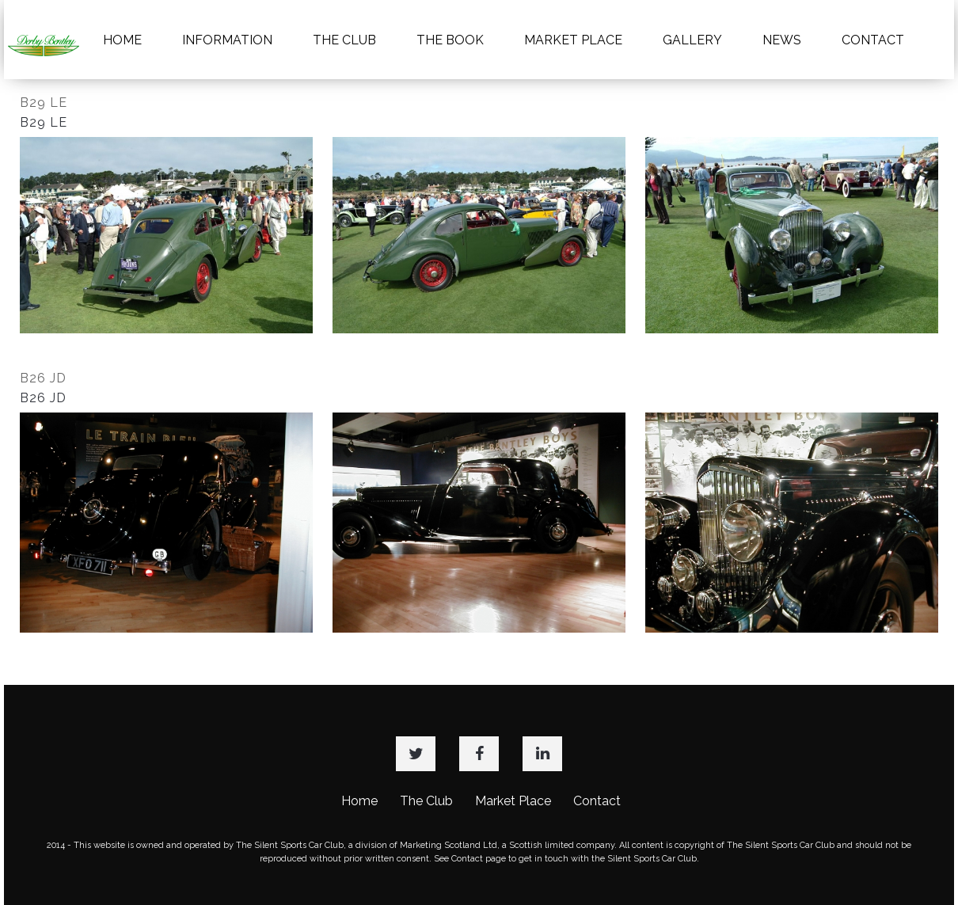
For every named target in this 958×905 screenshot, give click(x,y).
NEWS (781, 40)
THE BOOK (450, 40)
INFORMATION (227, 40)
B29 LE (43, 102)
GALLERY (692, 40)
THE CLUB (344, 40)
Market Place (513, 800)
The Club (426, 800)
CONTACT (873, 40)
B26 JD (43, 378)
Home (359, 800)
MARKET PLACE (573, 40)
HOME (122, 40)
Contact (597, 800)
